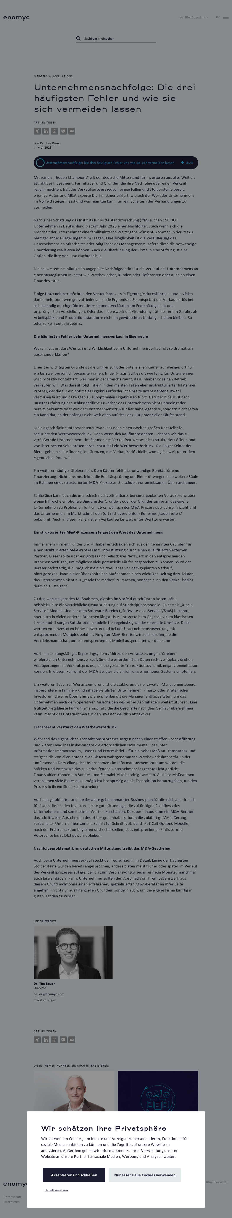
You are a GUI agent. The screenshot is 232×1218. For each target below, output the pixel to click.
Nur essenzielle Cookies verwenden (145, 1175)
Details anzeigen (56, 1190)
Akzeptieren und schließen (74, 1175)
